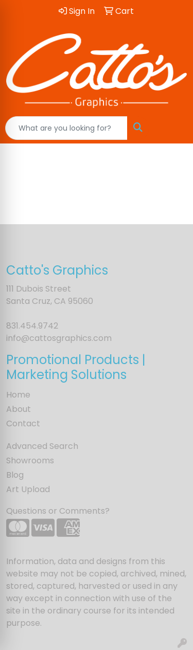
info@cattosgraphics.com (59, 338)
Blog (15, 475)
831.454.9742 (32, 326)
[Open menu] (172, 128)
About (18, 409)
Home (18, 395)
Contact (23, 423)
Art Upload (28, 489)
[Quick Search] (66, 128)
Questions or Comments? (58, 511)
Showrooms (30, 460)
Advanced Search (42, 446)
